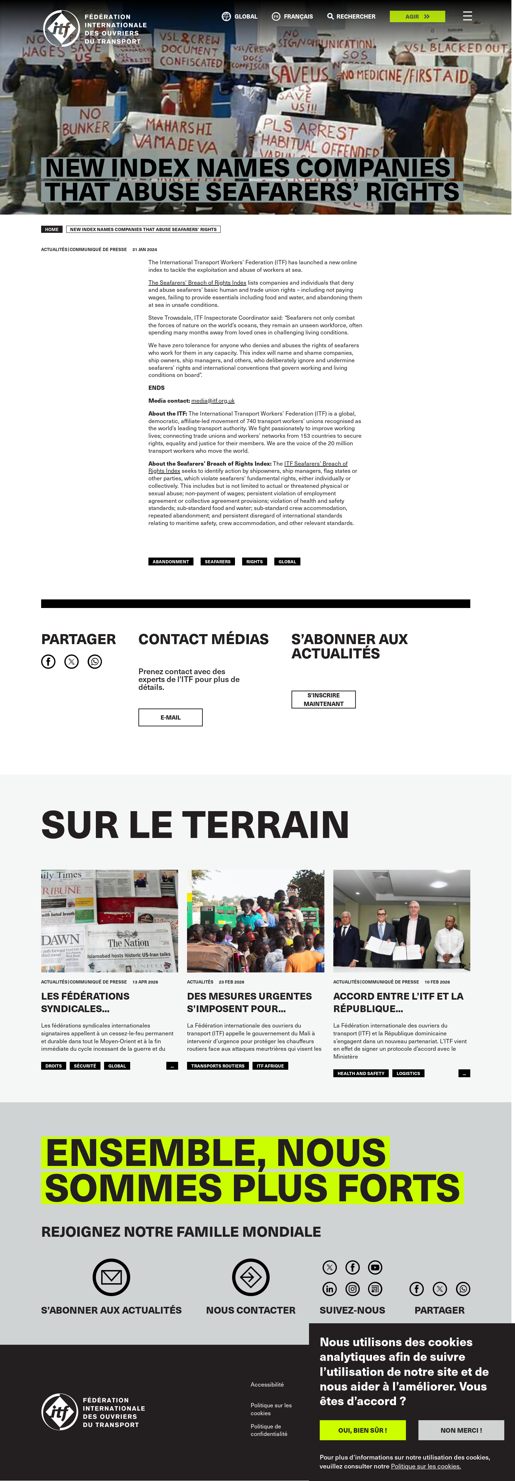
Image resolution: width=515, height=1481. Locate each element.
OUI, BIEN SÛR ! (362, 1430)
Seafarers (218, 561)
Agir (412, 16)
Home (52, 229)
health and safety (361, 1073)
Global (287, 561)
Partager (78, 638)
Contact (251, 1281)
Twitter (330, 1267)
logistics (408, 1073)
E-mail (171, 717)
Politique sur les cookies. (426, 1466)
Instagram (352, 1289)
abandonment (171, 561)
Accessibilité (267, 1384)
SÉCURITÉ (85, 1066)
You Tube (375, 1267)
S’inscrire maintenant (324, 699)
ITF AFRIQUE (270, 1066)
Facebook (352, 1267)
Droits (53, 1066)
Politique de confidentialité (269, 1430)
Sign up (111, 1281)
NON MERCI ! (461, 1430)
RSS (375, 1289)
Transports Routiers (218, 1066)
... (172, 1066)
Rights (254, 561)
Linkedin (330, 1289)
